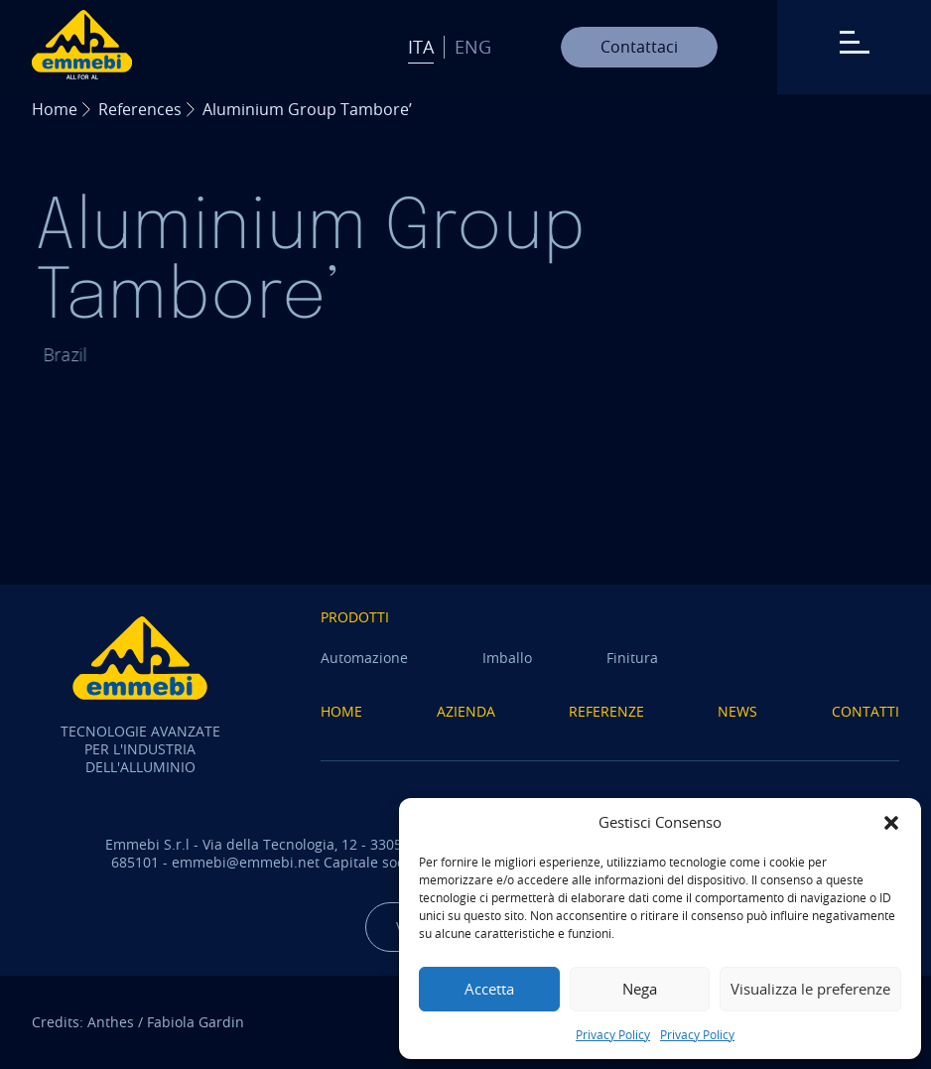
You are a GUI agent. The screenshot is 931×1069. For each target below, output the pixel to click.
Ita (421, 47)
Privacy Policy (613, 1034)
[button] (891, 823)
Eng (473, 47)
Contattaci (639, 47)
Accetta (489, 989)
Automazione (364, 657)
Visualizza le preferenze (810, 989)
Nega (639, 989)
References (140, 109)
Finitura (632, 657)
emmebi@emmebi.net (246, 862)
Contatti (865, 711)
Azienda (466, 711)
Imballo (507, 657)
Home (54, 109)
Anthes (110, 1021)
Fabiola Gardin (195, 1021)
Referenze (606, 711)
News (737, 711)
